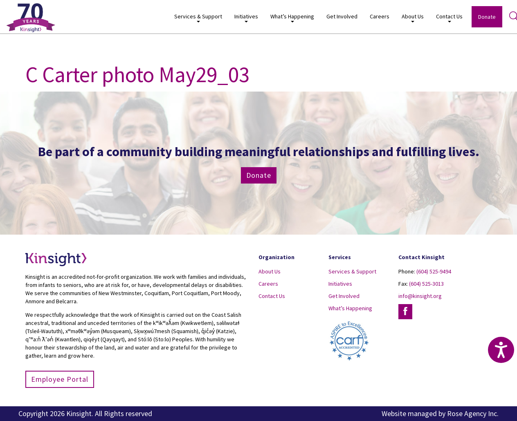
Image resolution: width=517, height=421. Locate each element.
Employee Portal (59, 379)
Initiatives (246, 18)
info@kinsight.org (420, 296)
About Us (413, 18)
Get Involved (341, 16)
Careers (379, 16)
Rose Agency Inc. (473, 413)
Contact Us (449, 18)
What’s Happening (292, 18)
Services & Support (198, 18)
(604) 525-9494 (433, 271)
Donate (487, 16)
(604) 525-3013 (426, 283)
